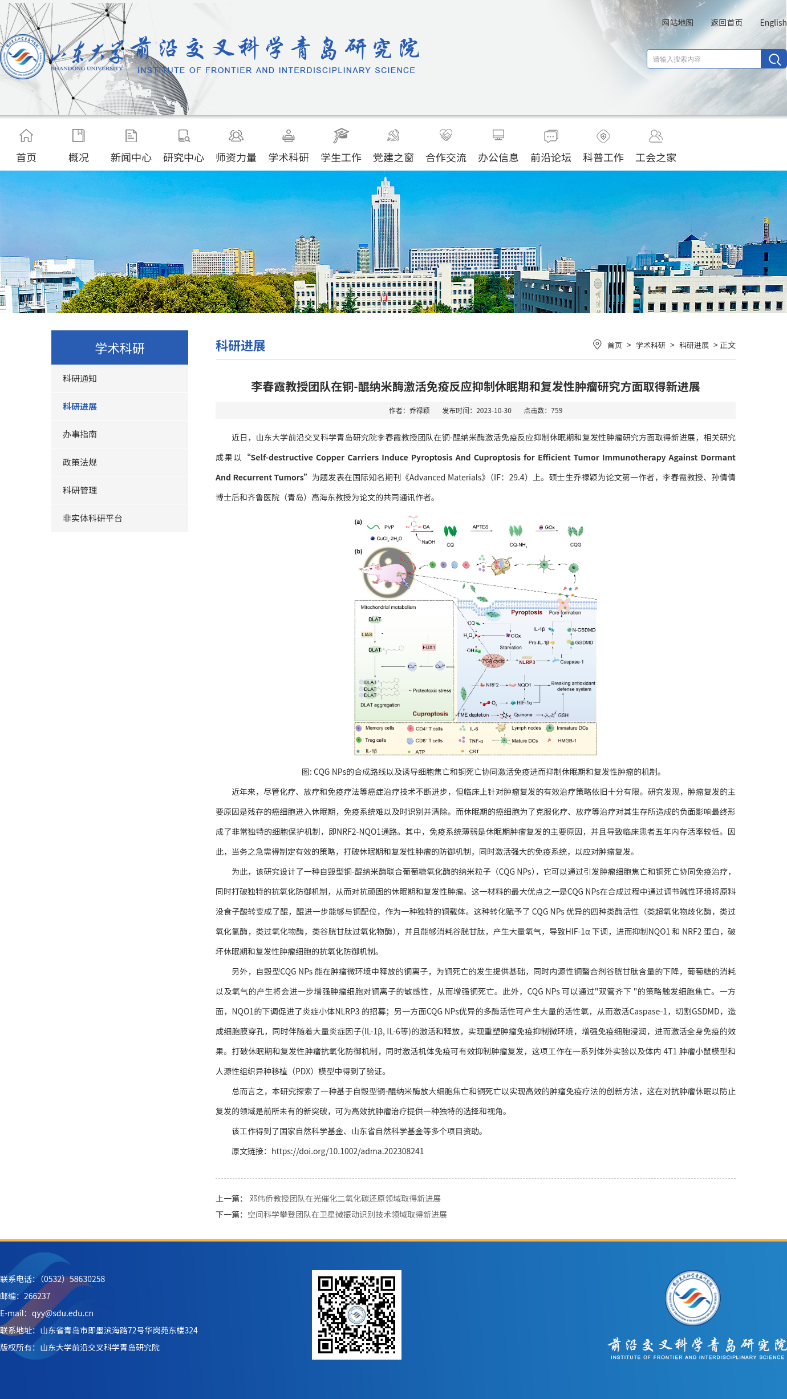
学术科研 (288, 145)
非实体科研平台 (93, 518)
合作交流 (445, 145)
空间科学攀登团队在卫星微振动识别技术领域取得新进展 (347, 1214)
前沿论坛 (550, 145)
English (773, 22)
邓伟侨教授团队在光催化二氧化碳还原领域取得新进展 (345, 1198)
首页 (26, 145)
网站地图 (677, 22)
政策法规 (80, 462)
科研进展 (80, 406)
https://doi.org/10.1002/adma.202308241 (347, 1151)
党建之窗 (393, 145)
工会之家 (655, 145)
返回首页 (727, 22)
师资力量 (236, 145)
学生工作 (341, 145)
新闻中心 (131, 145)
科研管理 (80, 490)
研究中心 (183, 145)
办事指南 (80, 434)
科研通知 (80, 378)
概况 (78, 145)
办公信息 (498, 145)
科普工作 (603, 145)
